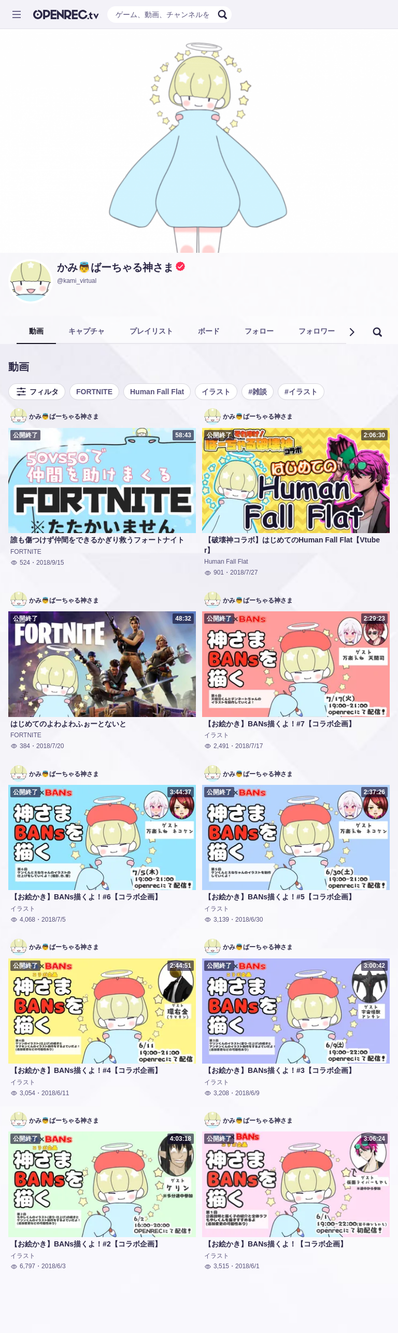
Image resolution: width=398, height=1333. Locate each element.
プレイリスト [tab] (151, 331)
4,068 (22, 919)
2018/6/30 (249, 919)
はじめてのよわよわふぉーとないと (68, 724)
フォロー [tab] (259, 331)
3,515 (216, 1266)
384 (20, 746)
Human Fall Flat (157, 392)
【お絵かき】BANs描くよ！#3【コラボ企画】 (280, 1070)
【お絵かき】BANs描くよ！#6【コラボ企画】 (86, 897)
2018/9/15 (50, 562)
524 (20, 562)
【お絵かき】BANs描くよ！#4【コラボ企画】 (86, 1070)
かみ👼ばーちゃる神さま (115, 267)
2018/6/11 (55, 1093)
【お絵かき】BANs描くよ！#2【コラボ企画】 (86, 1244)
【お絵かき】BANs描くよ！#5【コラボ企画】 (280, 897)
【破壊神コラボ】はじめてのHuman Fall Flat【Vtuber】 (292, 545)
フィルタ (37, 391)
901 (214, 572)
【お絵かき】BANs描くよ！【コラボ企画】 (275, 1244)
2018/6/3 (53, 1266)
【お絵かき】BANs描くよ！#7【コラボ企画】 (280, 724)
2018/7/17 (249, 746)
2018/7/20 (50, 746)
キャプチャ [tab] (86, 331)
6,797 (22, 1266)
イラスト (216, 392)
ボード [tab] (209, 331)
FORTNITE (94, 392)
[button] (351, 332)
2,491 (216, 746)
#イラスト (301, 392)
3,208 (216, 1093)
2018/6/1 (247, 1266)
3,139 (216, 919)
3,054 (22, 1093)
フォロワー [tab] (316, 331)
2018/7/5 (53, 919)
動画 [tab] (36, 331)
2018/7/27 (244, 572)
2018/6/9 (247, 1093)
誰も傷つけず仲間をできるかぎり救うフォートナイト (97, 540)
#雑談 (257, 392)
